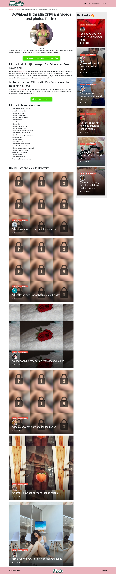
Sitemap (104, 571)
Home (85, 3)
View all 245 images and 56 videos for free (41, 58)
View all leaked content (41, 99)
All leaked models (94, 3)
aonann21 (21, 89)
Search (104, 3)
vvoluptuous (22, 71)
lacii (42, 78)
